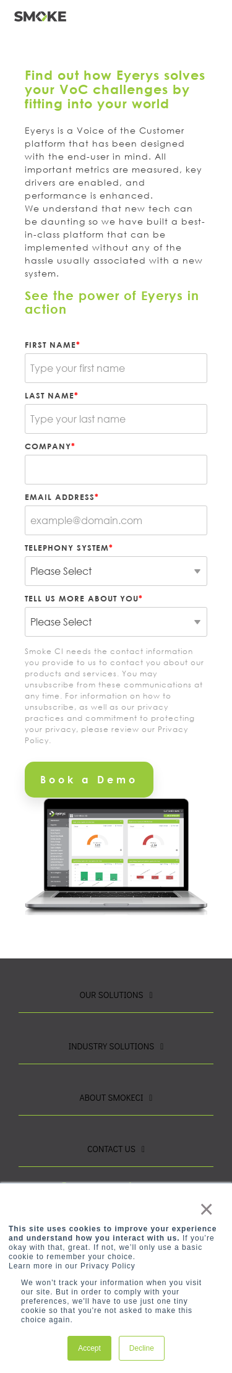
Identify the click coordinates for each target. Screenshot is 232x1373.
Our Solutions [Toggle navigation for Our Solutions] (111, 995)
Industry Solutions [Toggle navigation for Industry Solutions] (111, 1046)
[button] (216, 11)
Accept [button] (89, 1348)
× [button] (205, 1209)
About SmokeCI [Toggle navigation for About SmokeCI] (112, 1097)
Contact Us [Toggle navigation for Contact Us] (111, 1149)
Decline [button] (141, 1348)
